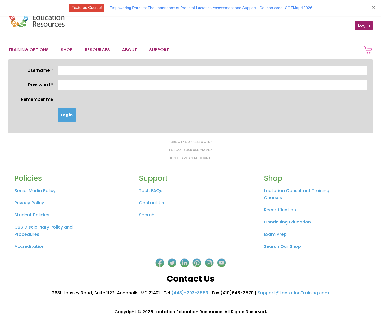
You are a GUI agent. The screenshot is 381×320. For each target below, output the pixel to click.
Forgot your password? (190, 141)
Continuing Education (287, 222)
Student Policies (31, 215)
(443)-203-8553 (189, 293)
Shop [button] (67, 50)
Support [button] (159, 50)
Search (146, 215)
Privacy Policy (29, 203)
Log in (364, 25)
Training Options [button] (28, 50)
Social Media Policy (35, 191)
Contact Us (151, 203)
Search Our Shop (282, 246)
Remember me (37, 99)
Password (40, 85)
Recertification (280, 210)
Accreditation (29, 246)
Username (40, 70)
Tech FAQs (150, 191)
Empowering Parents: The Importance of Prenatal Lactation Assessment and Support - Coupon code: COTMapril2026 (211, 8)
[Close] (373, 7)
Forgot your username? (190, 150)
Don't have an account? (190, 158)
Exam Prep (275, 234)
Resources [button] (97, 50)
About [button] (129, 50)
